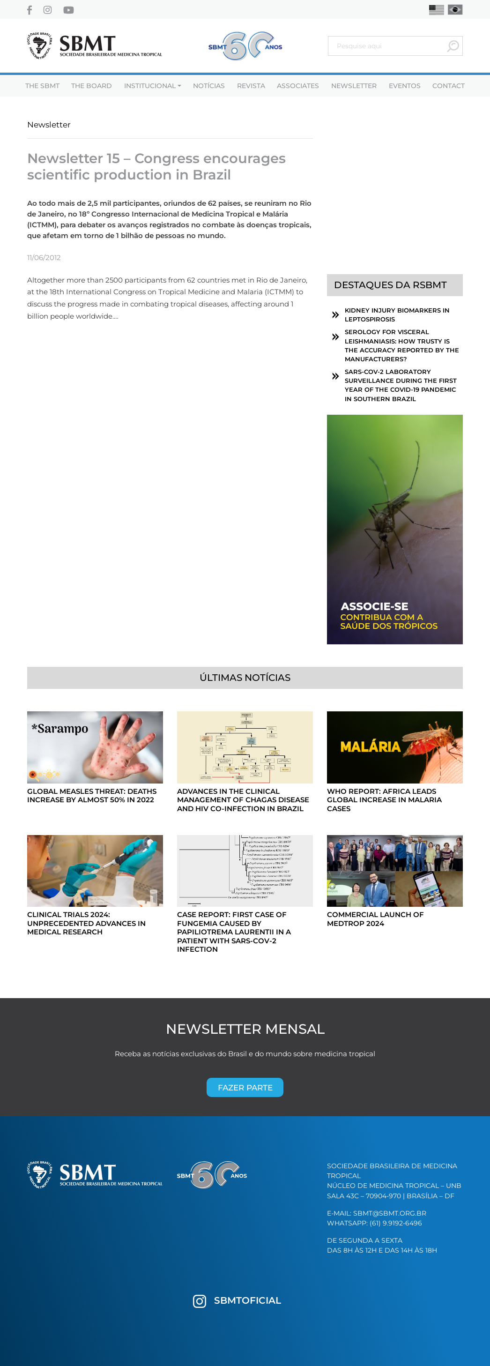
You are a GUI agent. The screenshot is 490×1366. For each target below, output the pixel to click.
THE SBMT (42, 86)
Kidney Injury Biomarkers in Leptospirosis (397, 315)
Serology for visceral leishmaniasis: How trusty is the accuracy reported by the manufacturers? (402, 345)
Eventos (405, 86)
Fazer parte (245, 1087)
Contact (448, 86)
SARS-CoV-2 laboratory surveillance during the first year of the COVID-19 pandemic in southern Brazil (401, 385)
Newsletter (354, 86)
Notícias (209, 86)
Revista (251, 86)
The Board (91, 86)
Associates (298, 86)
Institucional (150, 86)
